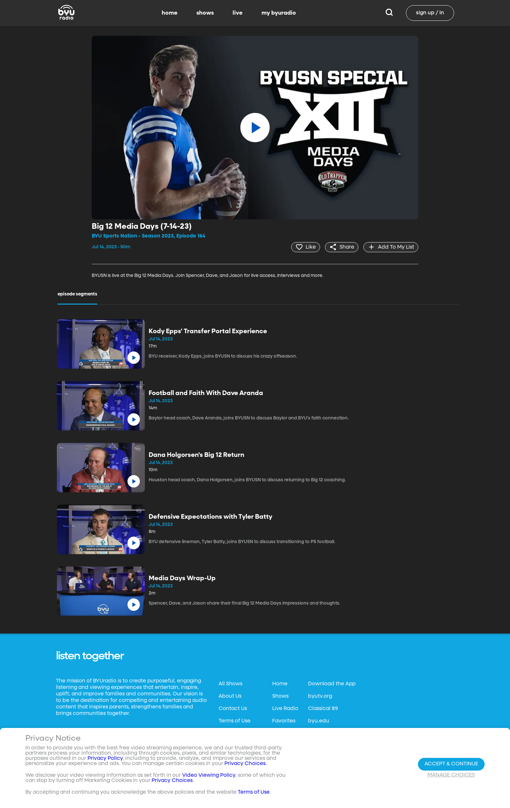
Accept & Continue (451, 764)
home (170, 13)
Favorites (283, 721)
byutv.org (320, 696)
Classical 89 (323, 708)
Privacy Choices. (245, 763)
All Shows (230, 684)
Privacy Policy (105, 758)
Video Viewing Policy (208, 775)
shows (205, 13)
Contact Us (233, 708)
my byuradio (279, 13)
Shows (280, 696)
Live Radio (285, 708)
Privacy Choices (172, 780)
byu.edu (318, 721)
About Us (230, 696)
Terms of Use (234, 721)
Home (280, 684)
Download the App (332, 684)
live (238, 13)
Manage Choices (451, 775)
